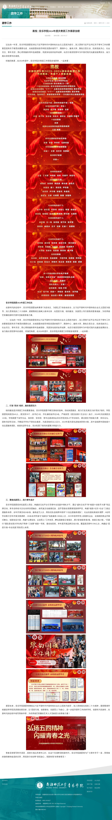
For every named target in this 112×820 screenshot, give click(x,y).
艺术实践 (5, 784)
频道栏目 (89, 791)
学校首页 (102, 3)
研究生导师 (68, 7)
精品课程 (97, 788)
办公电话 (97, 780)
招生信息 (91, 7)
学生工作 (83, 7)
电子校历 (89, 788)
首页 (45, 7)
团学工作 (101, 23)
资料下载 (89, 784)
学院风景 (89, 780)
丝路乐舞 (97, 784)
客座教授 (76, 7)
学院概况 (53, 7)
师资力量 (60, 7)
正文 (108, 23)
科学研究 (5, 780)
